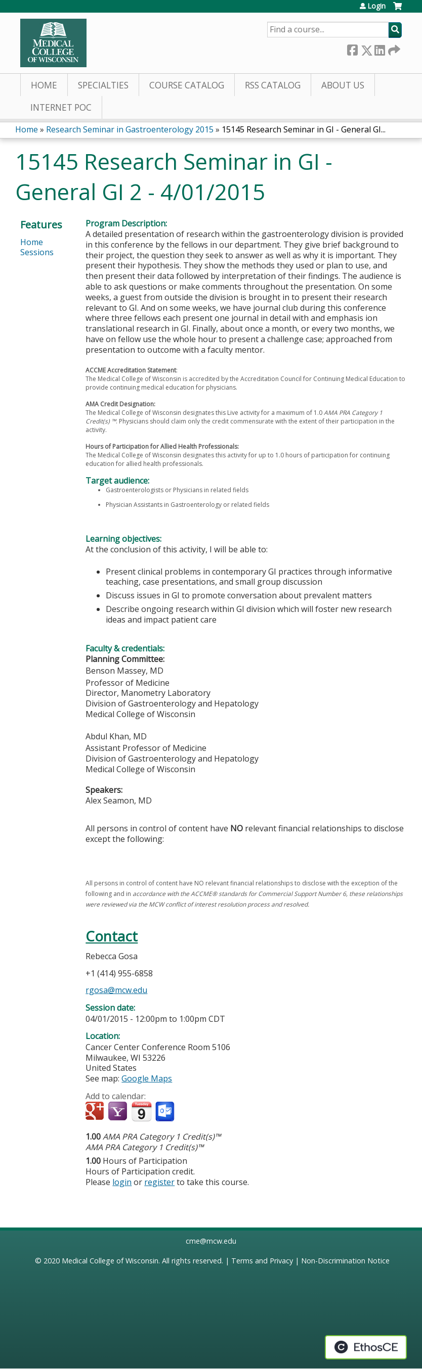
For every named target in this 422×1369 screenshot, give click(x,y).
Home (44, 85)
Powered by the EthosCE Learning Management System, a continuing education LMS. (366, 1347)
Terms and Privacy (262, 1260)
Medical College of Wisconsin (110, 1260)
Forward (393, 48)
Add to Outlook (165, 1112)
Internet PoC (61, 107)
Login (376, 6)
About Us (342, 85)
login (122, 1182)
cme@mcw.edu (211, 1241)
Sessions (37, 252)
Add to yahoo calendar (118, 1112)
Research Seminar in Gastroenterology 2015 (130, 129)
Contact (112, 936)
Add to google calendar (96, 1112)
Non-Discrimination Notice (345, 1260)
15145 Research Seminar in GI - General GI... (304, 129)
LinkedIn (379, 48)
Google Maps (146, 1078)
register (159, 1182)
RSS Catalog (273, 85)
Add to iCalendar (141, 1111)
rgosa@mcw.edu (116, 990)
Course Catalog (186, 85)
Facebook (352, 48)
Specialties (103, 85)
